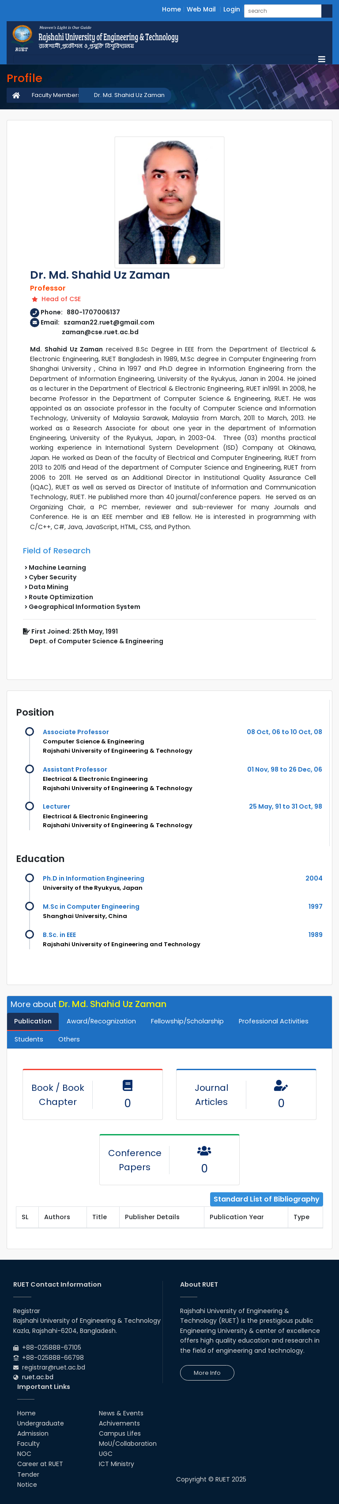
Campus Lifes (120, 1433)
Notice (27, 1484)
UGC (106, 1453)
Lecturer (56, 806)
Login (231, 9)
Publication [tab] (33, 1021)
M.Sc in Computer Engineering (91, 906)
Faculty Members (56, 95)
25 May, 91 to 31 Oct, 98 (285, 806)
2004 (314, 878)
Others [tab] (69, 1039)
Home (171, 9)
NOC (24, 1453)
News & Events (121, 1413)
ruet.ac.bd (37, 1377)
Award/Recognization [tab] (101, 1021)
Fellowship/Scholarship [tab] (187, 1021)
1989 (316, 934)
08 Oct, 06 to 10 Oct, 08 (284, 732)
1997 (316, 906)
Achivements (119, 1423)
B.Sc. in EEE (59, 934)
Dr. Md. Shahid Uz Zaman (129, 95)
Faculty (28, 1443)
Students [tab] (29, 1039)
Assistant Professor (75, 769)
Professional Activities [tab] (274, 1021)
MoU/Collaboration (128, 1443)
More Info (207, 1373)
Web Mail (201, 9)
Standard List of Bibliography (267, 1199)
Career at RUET (40, 1463)
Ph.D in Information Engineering (93, 878)
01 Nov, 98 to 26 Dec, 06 (284, 769)
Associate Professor (76, 732)
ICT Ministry (116, 1463)
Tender (28, 1474)
